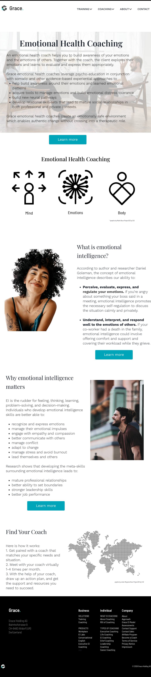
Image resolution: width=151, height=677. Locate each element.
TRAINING (84, 9)
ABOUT (126, 9)
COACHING (106, 9)
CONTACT (144, 9)
